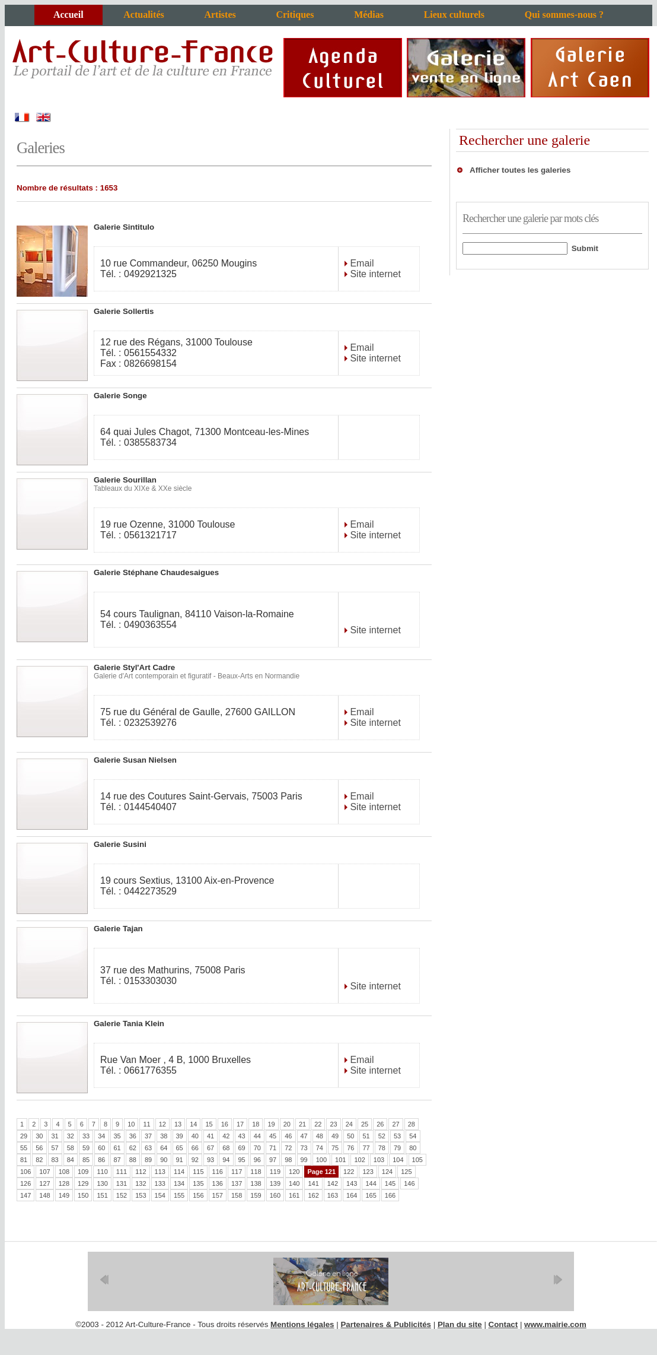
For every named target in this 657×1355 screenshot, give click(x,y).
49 (335, 1136)
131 (121, 1183)
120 (294, 1171)
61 (117, 1147)
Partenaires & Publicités (385, 1324)
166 (390, 1195)
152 (121, 1195)
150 (83, 1195)
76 (350, 1147)
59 (86, 1147)
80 (412, 1147)
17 (240, 1124)
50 (350, 1136)
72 (288, 1147)
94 (225, 1159)
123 (367, 1171)
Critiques (295, 14)
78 (381, 1147)
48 (319, 1136)
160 (275, 1195)
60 (101, 1147)
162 (313, 1195)
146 (409, 1183)
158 (236, 1195)
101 (340, 1159)
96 (257, 1159)
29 (23, 1136)
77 (366, 1147)
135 (198, 1183)
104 (398, 1159)
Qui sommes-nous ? (564, 14)
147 (25, 1195)
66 (195, 1147)
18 (255, 1124)
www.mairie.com (555, 1324)
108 (64, 1171)
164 (351, 1195)
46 (288, 1136)
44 (257, 1136)
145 (390, 1183)
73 (304, 1147)
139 (275, 1183)
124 (387, 1171)
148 (44, 1195)
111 (121, 1171)
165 (370, 1195)
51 (366, 1136)
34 (101, 1136)
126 (25, 1183)
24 (349, 1124)
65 (179, 1147)
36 (132, 1136)
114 (179, 1171)
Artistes (219, 14)
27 (395, 1124)
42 (225, 1136)
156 (198, 1195)
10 (131, 1124)
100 (321, 1159)
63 (148, 1147)
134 (179, 1183)
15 (208, 1124)
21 (302, 1124)
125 (406, 1171)
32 (70, 1136)
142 (332, 1183)
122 (348, 1171)
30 (39, 1136)
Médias (369, 14)
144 (370, 1183)
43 (241, 1136)
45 (272, 1136)
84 (70, 1159)
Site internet (374, 274)
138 (255, 1183)
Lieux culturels (454, 14)
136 (217, 1183)
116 (217, 1171)
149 (64, 1195)
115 (198, 1171)
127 (44, 1183)
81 (23, 1159)
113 (160, 1171)
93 (210, 1159)
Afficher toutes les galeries (520, 170)
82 (39, 1159)
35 (117, 1136)
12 (162, 1124)
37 (148, 1136)
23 (333, 1124)
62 (132, 1147)
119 (275, 1171)
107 (44, 1171)
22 (317, 1124)
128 (64, 1183)
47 (304, 1136)
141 (313, 1183)
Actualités (143, 14)
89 (148, 1159)
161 (294, 1195)
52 (381, 1136)
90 (163, 1159)
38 (163, 1136)
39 (179, 1136)
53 (397, 1136)
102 (359, 1159)
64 (163, 1147)
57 (55, 1147)
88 (132, 1159)
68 (225, 1147)
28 (411, 1124)
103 (379, 1159)
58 (70, 1147)
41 (210, 1136)
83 (55, 1159)
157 (217, 1195)
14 (193, 1124)
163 (332, 1195)
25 (364, 1124)
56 (39, 1147)
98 (288, 1159)
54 (412, 1136)
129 (83, 1183)
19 (271, 1124)
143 (351, 1183)
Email (360, 263)
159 (255, 1195)
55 (23, 1147)
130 (102, 1183)
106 (25, 1171)
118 (255, 1171)
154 (160, 1195)
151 (102, 1195)
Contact (503, 1324)
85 (86, 1159)
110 (102, 1171)
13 (177, 1124)
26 (380, 1124)
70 (257, 1147)
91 (179, 1159)
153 (140, 1195)
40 (195, 1136)
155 (179, 1195)
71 (272, 1147)
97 (272, 1159)
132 (140, 1183)
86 (101, 1159)
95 (241, 1159)
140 (294, 1183)
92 (195, 1159)
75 (335, 1147)
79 (397, 1147)
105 (417, 1159)
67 (210, 1147)
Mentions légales (302, 1324)
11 (146, 1124)
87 (117, 1159)
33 (86, 1136)
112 (140, 1171)
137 (236, 1183)
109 (83, 1171)
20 (287, 1124)
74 (319, 1147)
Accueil (68, 14)
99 (304, 1159)
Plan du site (460, 1324)
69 (241, 1147)
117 (236, 1171)
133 (160, 1183)
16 (224, 1124)
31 (55, 1136)
